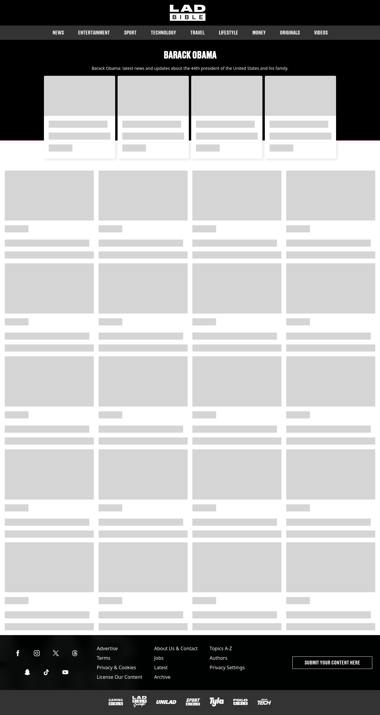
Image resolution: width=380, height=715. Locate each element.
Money (259, 32)
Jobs (159, 658)
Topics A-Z (221, 648)
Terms (103, 658)
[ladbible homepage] (187, 13)
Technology (163, 32)
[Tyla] (217, 701)
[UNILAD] (166, 702)
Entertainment (94, 32)
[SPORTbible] (193, 701)
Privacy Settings (227, 667)
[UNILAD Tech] (264, 702)
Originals (290, 32)
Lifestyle (228, 32)
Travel (197, 32)
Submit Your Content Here (332, 662)
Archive (162, 677)
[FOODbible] (240, 702)
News (58, 32)
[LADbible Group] (139, 702)
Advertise (107, 648)
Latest (161, 667)
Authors (218, 658)
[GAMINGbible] (116, 702)
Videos (321, 32)
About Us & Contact (176, 648)
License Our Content (119, 677)
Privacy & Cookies (116, 667)
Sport (130, 32)
